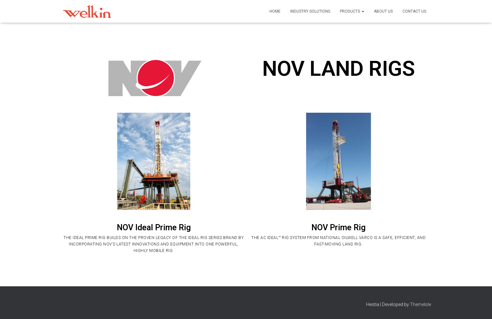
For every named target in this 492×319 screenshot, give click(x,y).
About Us (383, 11)
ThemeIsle (420, 304)
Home (275, 11)
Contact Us (414, 11)
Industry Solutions (310, 11)
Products (352, 11)
